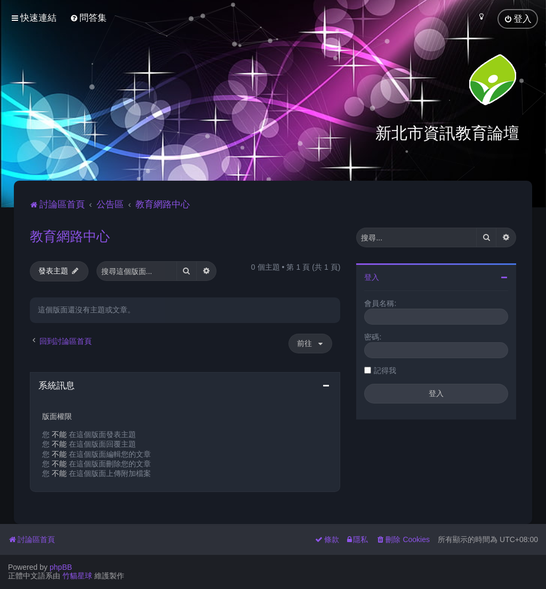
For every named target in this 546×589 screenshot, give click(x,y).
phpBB (61, 567)
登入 (371, 276)
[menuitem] (88, 18)
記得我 (385, 369)
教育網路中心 (70, 235)
